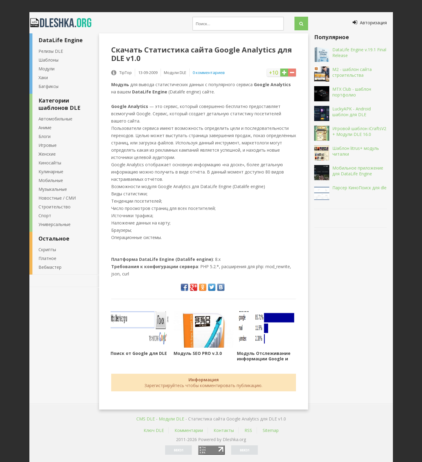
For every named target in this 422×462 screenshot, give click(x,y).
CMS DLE (145, 419)
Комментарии (188, 430)
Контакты (224, 430)
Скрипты (47, 249)
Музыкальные (52, 189)
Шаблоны (48, 60)
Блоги (44, 136)
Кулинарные (50, 171)
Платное (47, 258)
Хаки (43, 77)
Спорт (44, 215)
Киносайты (49, 163)
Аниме (45, 127)
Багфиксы (48, 86)
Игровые (47, 145)
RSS (248, 430)
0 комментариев (209, 72)
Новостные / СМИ (57, 198)
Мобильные (50, 180)
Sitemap (271, 430)
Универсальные (54, 224)
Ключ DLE (154, 430)
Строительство (54, 207)
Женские (47, 154)
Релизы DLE (50, 51)
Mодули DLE (171, 419)
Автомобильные (55, 119)
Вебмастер (49, 267)
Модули (46, 69)
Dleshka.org (64, 22)
